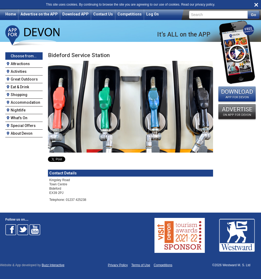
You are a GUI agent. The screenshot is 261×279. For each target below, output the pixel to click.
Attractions (20, 64)
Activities (19, 71)
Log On (152, 14)
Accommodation (25, 102)
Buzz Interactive (53, 265)
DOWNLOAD (237, 93)
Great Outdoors (24, 79)
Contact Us (103, 14)
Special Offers (23, 125)
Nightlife (18, 110)
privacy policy (204, 4)
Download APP (75, 14)
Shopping (19, 95)
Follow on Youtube (34, 229)
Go (253, 15)
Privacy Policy (118, 265)
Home (10, 14)
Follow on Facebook (11, 229)
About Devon (21, 133)
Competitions (129, 14)
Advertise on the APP (39, 14)
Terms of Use (140, 265)
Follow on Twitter (22, 229)
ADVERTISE (237, 111)
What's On (19, 118)
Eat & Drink (20, 87)
